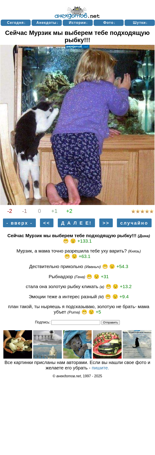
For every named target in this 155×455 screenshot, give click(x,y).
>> (105, 222)
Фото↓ (109, 23)
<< (46, 222)
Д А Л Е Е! (76, 222)
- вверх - (19, 222)
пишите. (100, 367)
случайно (134, 222)
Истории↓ (78, 23)
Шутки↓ (140, 23)
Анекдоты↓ (47, 23)
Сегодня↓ (16, 23)
